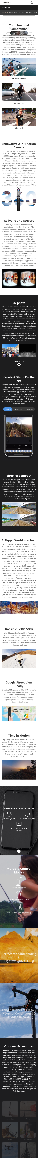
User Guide (29, 12)
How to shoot (13, 12)
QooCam (6, 7)
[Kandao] (7, 2)
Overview (5, 12)
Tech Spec (21, 12)
